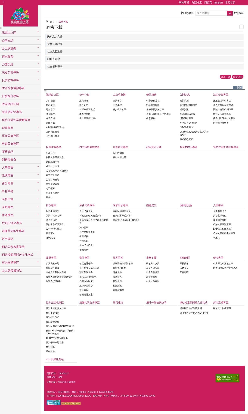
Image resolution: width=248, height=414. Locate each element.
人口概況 (50, 100)
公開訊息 (185, 94)
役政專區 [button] (7, 127)
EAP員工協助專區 (222, 229)
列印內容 (241, 27)
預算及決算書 (86, 272)
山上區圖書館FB (87, 118)
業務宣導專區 (219, 215)
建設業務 (117, 281)
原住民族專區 (87, 205)
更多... (49, 197)
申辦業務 (83, 236)
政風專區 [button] (7, 175)
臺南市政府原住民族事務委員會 (93, 221)
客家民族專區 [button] (10, 143)
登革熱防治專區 (12, 112)
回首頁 (208, 2)
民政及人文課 (54, 36)
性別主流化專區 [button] (12, 223)
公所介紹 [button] (7, 40)
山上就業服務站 (12, 270)
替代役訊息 (51, 220)
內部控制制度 (86, 281)
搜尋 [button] (230, 13)
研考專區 (218, 257)
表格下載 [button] (7, 199)
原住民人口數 (86, 245)
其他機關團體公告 (188, 105)
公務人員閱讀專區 (222, 224)
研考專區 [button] (7, 215)
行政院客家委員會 (122, 215)
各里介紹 (50, 118)
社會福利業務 (119, 268)
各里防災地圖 (52, 166)
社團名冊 (83, 241)
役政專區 (51, 205)
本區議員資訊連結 (55, 127)
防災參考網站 (52, 193)
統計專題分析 (86, 285)
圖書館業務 (118, 290)
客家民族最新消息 (122, 211)
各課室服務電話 (87, 109)
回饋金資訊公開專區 (223, 109)
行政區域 (50, 123)
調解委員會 (9, 159)
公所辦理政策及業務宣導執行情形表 (194, 133)
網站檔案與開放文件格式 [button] (17, 254)
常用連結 (7, 238)
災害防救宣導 (52, 179)
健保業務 (117, 272)
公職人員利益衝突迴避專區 (59, 277)
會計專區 (84, 257)
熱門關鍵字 (187, 13)
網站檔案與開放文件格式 (194, 302)
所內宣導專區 (220, 302)
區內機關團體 (52, 131)
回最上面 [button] (237, 77)
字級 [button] (244, 3)
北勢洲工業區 (52, 136)
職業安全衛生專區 (222, 308)
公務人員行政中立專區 (224, 233)
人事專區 (218, 205)
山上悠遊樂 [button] (9, 48)
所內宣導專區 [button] (10, 262)
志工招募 (50, 188)
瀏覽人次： (52, 377)
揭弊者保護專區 (54, 281)
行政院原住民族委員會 (90, 215)
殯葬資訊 (7, 151)
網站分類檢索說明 (13, 246)
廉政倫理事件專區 (222, 100)
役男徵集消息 (52, 211)
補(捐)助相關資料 (87, 277)
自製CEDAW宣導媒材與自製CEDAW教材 (60, 332)
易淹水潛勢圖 (52, 162)
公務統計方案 (86, 294)
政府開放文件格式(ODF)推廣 (194, 313)
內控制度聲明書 (221, 123)
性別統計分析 (52, 317)
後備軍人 (50, 233)
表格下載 (63, 21)
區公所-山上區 (20, 15)
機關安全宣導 (52, 268)
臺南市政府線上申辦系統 (158, 114)
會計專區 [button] (7, 183)
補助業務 (83, 249)
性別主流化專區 (55, 302)
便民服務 (151, 94)
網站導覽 (184, 2)
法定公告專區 (220, 94)
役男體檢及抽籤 (54, 229)
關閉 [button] (239, 87)
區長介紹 (83, 105)
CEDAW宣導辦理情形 (57, 338)
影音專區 (184, 272)
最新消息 (184, 100)
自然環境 (50, 105)
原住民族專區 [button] (10, 135)
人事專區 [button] (7, 167)
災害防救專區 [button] (10, 80)
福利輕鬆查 (118, 153)
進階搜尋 (238, 13)
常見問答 (118, 257)
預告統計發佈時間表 (89, 268)
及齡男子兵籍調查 (55, 224)
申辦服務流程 (153, 100)
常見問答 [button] (7, 191)
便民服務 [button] (7, 56)
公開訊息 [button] (7, 64)
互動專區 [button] (7, 207)
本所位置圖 (84, 114)
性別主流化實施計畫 (56, 308)
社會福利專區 (54, 66)
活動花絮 (184, 268)
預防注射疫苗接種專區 (16, 120)
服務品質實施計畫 (155, 109)
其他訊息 (50, 238)
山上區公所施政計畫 (223, 263)
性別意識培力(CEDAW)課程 (60, 326)
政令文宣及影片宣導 (56, 272)
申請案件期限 (153, 105)
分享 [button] (239, 3)
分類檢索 (197, 2)
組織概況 (83, 100)
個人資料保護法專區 (223, 105)
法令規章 (83, 227)
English (218, 2)
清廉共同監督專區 (13, 231)
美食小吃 (117, 105)
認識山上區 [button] (9, 32)
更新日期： (52, 373)
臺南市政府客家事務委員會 (126, 220)
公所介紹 (84, 94)
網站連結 (50, 351)
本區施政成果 (186, 139)
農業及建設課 (54, 44)
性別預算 (50, 347)
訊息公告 (50, 153)
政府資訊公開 (10, 104)
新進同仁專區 (219, 220)
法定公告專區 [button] (10, 72)
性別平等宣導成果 (55, 342)
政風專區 (51, 257)
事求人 (216, 238)
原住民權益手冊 (87, 232)
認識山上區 (52, 94)
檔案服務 (150, 118)
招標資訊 (184, 109)
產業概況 (50, 114)
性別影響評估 (52, 321)
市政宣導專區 (186, 127)
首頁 (52, 21)
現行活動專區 (186, 118)
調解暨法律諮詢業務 (123, 263)
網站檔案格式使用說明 (191, 308)
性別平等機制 (52, 313)
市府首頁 (230, 2)
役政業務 (117, 285)
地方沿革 (50, 109)
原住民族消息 (86, 211)
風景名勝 (117, 100)
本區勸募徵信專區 (188, 123)
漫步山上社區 (119, 109)
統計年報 (83, 290)
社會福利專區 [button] (10, 96)
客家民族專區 (120, 205)
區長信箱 (184, 263)
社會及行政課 (54, 51)
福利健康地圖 (119, 157)
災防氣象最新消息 (55, 157)
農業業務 (117, 277)
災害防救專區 (53, 147)
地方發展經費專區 (222, 114)
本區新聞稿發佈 (187, 114)
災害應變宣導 (52, 184)
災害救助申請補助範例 (57, 170)
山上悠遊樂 (119, 94)
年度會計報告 (86, 263)
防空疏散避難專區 (13, 88)
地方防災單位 (52, 175)
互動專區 (185, 257)
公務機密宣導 (52, 263)
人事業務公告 (219, 211)
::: (3, 1)
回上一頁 (225, 77)
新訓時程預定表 (54, 215)
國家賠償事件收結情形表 (225, 268)
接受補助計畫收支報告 (224, 118)
